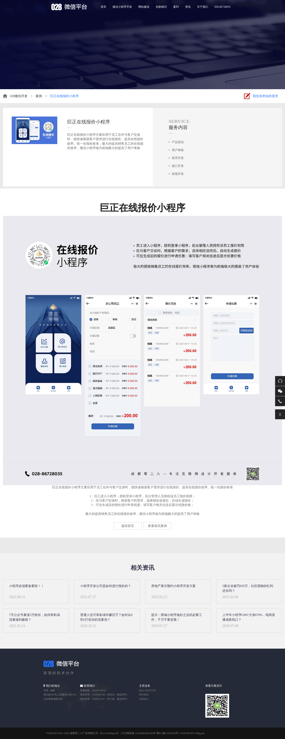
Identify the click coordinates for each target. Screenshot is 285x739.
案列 (176, 6)
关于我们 (202, 6)
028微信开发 (19, 96)
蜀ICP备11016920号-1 (168, 733)
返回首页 (127, 526)
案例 (39, 96)
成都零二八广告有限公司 (84, 733)
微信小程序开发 (122, 6)
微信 (280, 391)
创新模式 (161, 6)
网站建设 (143, 6)
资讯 (188, 6)
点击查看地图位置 (52, 699)
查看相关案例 (157, 526)
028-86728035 (222, 6)
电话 (280, 401)
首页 (103, 6)
